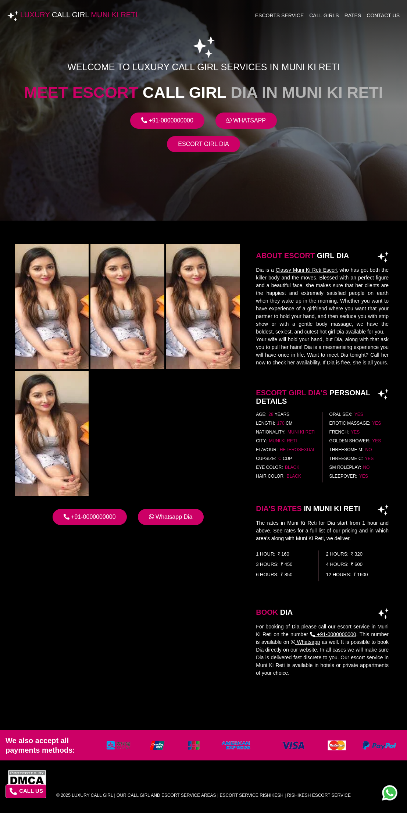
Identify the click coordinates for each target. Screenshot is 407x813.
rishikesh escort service (319, 795)
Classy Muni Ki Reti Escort (307, 270)
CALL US (26, 791)
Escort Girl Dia (203, 144)
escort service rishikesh (251, 795)
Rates (352, 15)
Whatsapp (246, 120)
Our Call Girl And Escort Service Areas (166, 795)
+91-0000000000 (167, 120)
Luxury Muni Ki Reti (79, 15)
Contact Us (383, 15)
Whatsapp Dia (171, 517)
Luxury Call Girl (92, 795)
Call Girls (324, 15)
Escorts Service (279, 15)
